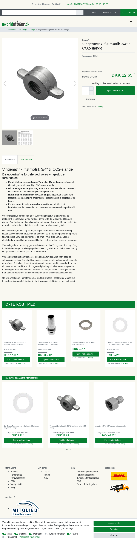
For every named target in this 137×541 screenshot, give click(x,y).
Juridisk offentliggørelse (88, 478)
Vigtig (9, 534)
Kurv (46, 478)
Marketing (37, 534)
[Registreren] (105, 12)
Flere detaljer (26, 159)
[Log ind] (91, 12)
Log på (47, 471)
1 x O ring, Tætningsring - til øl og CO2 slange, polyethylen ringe (119, 343)
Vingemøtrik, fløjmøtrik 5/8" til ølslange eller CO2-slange (15, 343)
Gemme (114, 535)
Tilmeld (47, 475)
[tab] (10, 159)
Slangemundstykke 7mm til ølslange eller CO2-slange (48, 343)
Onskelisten (89, 99)
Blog (13, 487)
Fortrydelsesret (18, 478)
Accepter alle (114, 523)
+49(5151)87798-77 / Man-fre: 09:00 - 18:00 (86, 4)
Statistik (22, 534)
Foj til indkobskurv (119, 90)
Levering (99, 106)
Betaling (14, 471)
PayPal (75, 534)
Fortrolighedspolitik (86, 475)
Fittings (32, 30)
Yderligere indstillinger (29, 537)
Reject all (114, 529)
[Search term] (39, 12)
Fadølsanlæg (11, 30)
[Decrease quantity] (91, 93)
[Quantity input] (85, 90)
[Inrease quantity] (91, 88)
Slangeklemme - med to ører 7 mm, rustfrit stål (83, 343)
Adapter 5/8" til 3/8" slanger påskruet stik (110, 426)
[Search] (79, 12)
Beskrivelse (10, 159)
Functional (12, 537)
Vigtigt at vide (17, 484)
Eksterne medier (57, 534)
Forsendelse (16, 475)
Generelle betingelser (87, 484)
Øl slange (23, 30)
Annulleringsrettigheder (88, 471)
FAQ (13, 481)
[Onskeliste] (116, 12)
